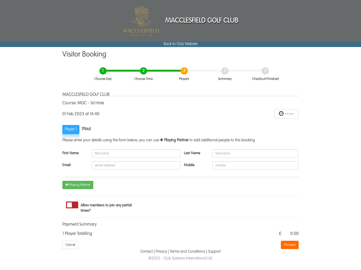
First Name (70, 153)
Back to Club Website (181, 44)
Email (66, 165)
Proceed (289, 245)
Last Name (192, 153)
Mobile (189, 165)
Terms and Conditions (187, 252)
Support (214, 252)
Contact (146, 252)
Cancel (70, 245)
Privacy (161, 252)
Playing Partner (78, 185)
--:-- (289, 113)
